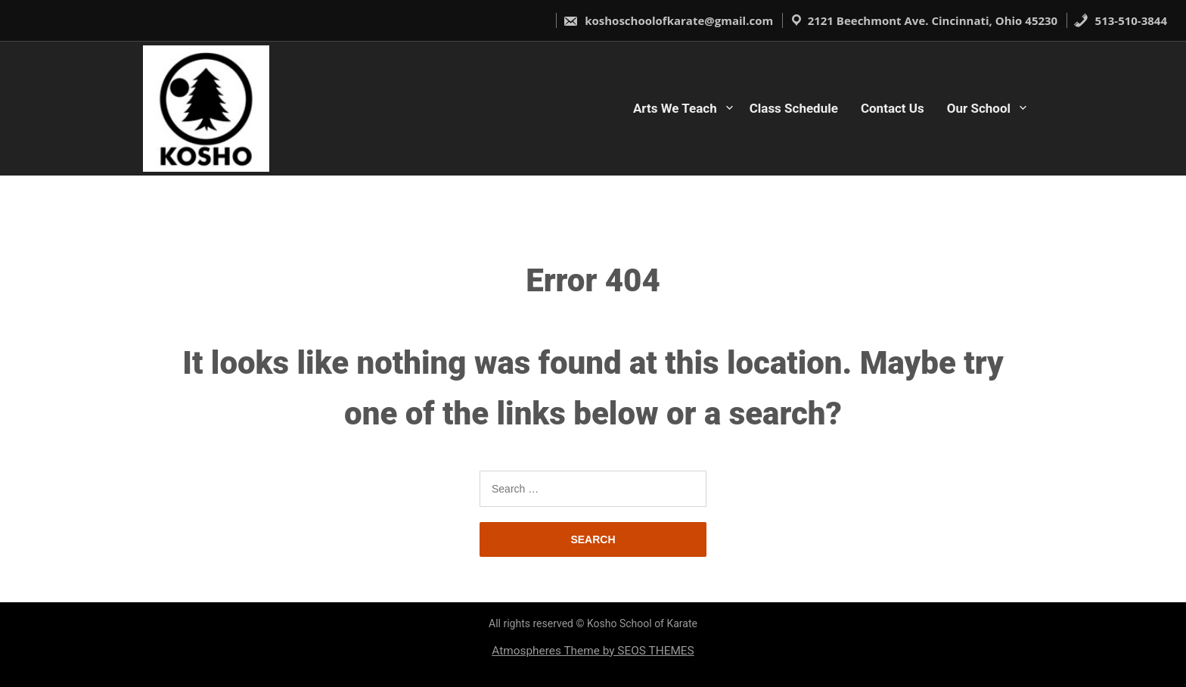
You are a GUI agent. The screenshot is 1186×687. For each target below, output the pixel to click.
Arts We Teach (675, 108)
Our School (979, 108)
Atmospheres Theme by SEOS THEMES (593, 650)
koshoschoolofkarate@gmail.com (668, 20)
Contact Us (892, 108)
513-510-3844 (1120, 20)
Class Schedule (794, 108)
